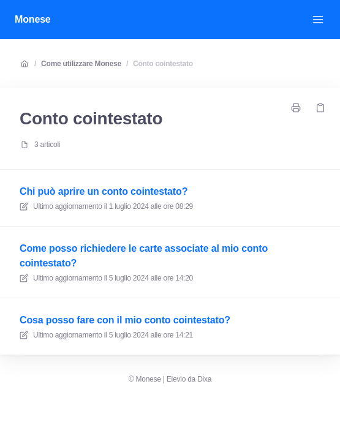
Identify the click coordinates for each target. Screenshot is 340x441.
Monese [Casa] (33, 19)
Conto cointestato (163, 63)
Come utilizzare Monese (81, 63)
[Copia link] (320, 108)
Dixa (204, 379)
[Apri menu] (318, 19)
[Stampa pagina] (296, 108)
